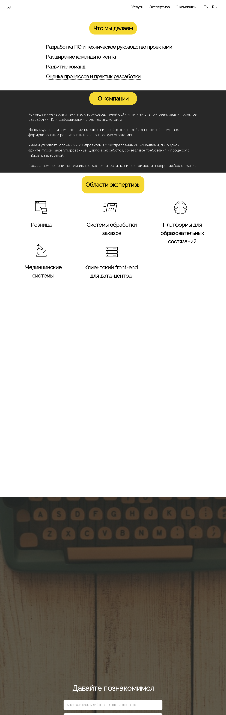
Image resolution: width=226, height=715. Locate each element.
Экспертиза (159, 7)
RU (214, 7)
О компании (186, 7)
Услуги (137, 7)
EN (206, 7)
